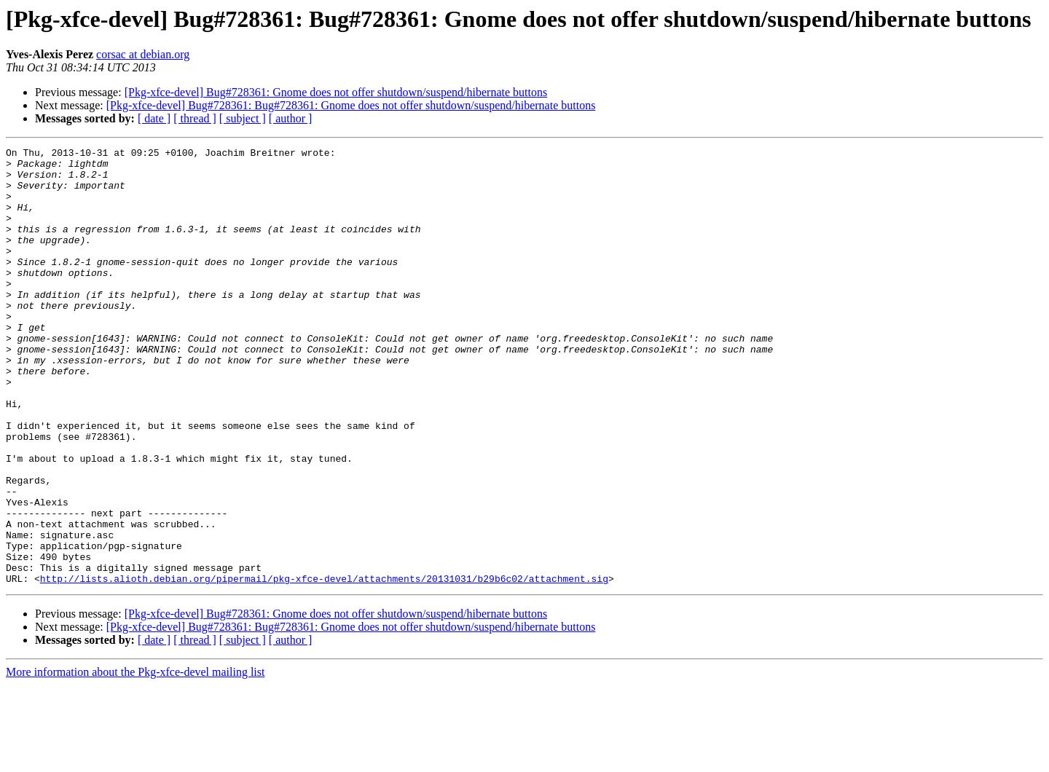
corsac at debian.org (142, 54)
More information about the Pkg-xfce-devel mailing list (135, 759)
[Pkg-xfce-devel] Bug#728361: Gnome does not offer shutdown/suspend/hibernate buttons (336, 92)
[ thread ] (194, 118)
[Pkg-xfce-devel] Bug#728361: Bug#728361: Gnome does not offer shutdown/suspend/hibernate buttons (351, 105)
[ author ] (291, 118)
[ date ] (154, 118)
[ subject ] (242, 118)
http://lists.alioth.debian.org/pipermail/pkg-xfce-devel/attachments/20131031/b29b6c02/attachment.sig (324, 665)
